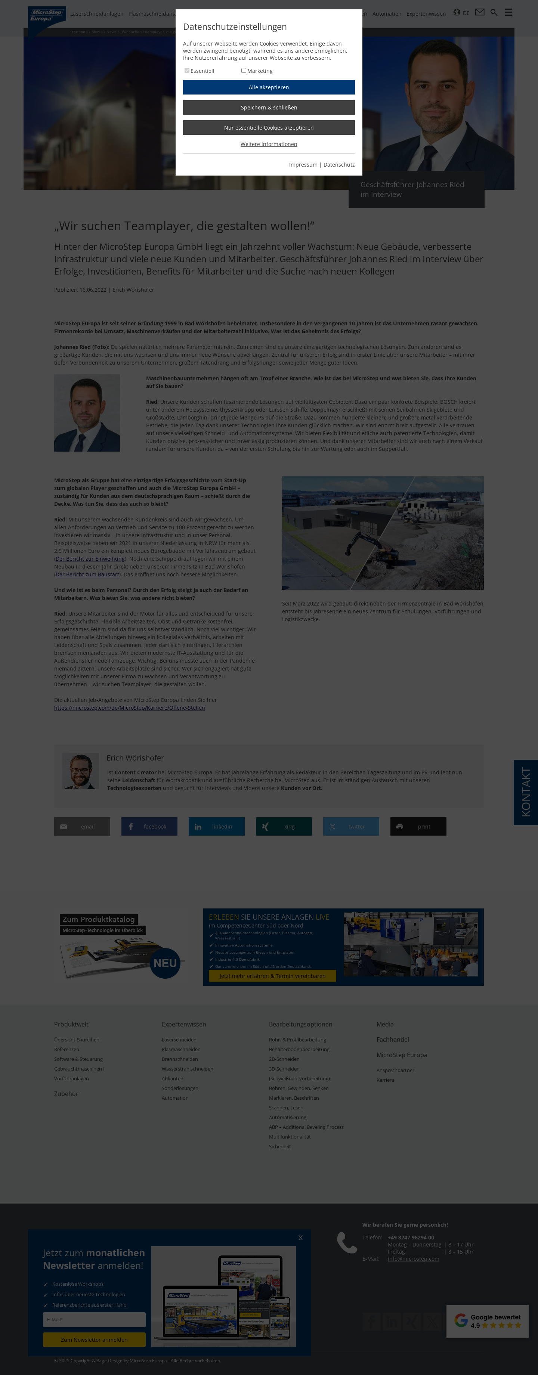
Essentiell (202, 70)
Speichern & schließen (269, 107)
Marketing (260, 70)
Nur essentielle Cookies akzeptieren (269, 127)
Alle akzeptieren (269, 87)
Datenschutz (339, 164)
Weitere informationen (269, 144)
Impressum (303, 164)
